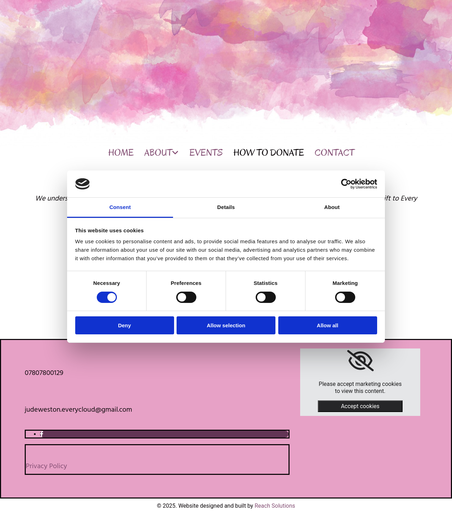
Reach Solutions (275, 505)
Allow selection (226, 325)
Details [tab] (226, 207)
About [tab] (332, 207)
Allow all (327, 325)
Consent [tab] (120, 207)
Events (206, 153)
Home (121, 153)
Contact (334, 153)
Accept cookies (360, 406)
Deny (124, 325)
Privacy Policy (46, 466)
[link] (360, 360)
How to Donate (268, 153)
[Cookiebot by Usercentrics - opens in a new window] (346, 184)
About (158, 153)
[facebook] (41, 434)
